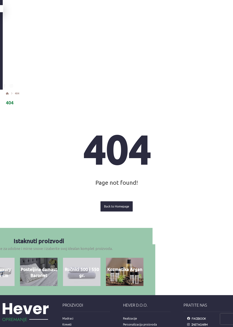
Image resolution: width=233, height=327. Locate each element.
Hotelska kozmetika (75, 295)
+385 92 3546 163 (16, 301)
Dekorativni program (76, 301)
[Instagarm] (198, 266)
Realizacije (130, 260)
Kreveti (67, 266)
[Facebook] (53, 28)
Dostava (128, 283)
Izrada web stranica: (211, 324)
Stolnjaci (68, 289)
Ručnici (67, 278)
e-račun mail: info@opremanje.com (146, 301)
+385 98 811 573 (15, 307)
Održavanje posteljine (137, 278)
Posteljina (68, 272)
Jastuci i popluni (73, 283)
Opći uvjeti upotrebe (136, 272)
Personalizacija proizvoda (140, 266)
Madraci (67, 260)
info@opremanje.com (18, 295)
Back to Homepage (116, 148)
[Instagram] (60, 28)
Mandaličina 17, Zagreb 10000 (24, 289)
